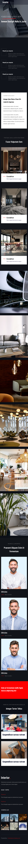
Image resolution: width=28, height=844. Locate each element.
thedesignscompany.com (14, 838)
